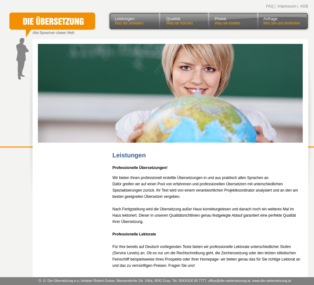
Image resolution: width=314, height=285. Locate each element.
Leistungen (129, 18)
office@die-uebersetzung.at (229, 280)
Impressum (287, 6)
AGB (304, 6)
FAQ (270, 6)
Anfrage (281, 18)
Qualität (179, 18)
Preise (227, 18)
